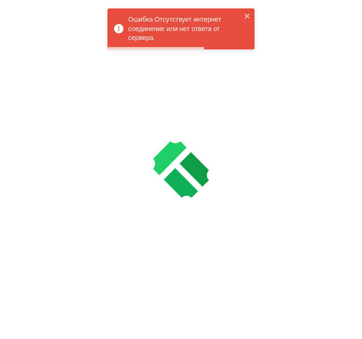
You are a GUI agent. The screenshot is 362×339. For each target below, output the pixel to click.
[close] (247, 16)
